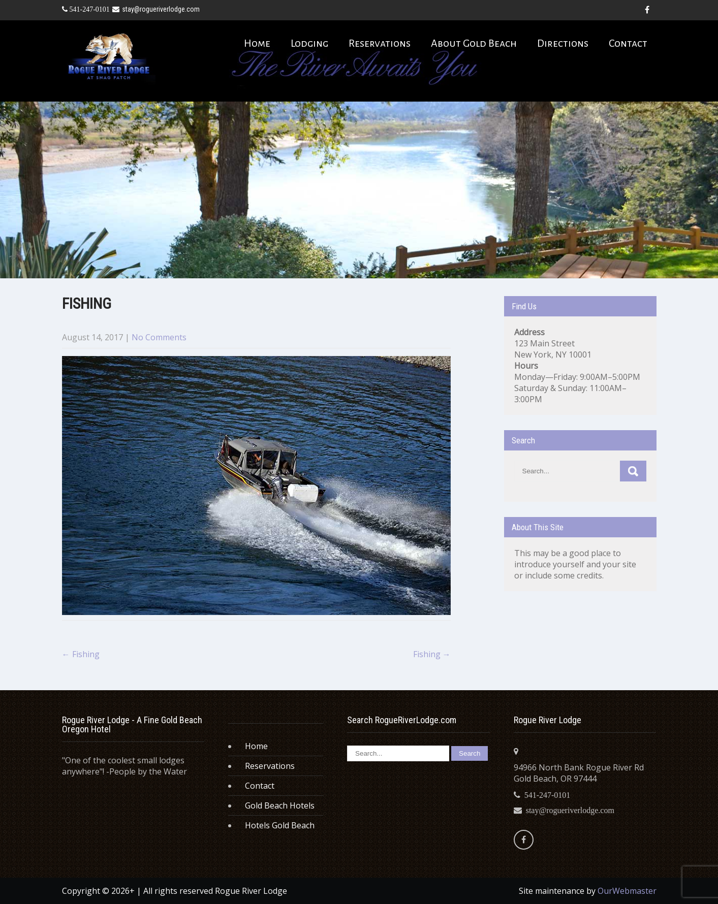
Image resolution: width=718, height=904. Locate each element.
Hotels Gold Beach (280, 825)
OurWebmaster (627, 890)
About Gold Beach (474, 43)
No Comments (159, 337)
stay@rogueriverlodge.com (156, 9)
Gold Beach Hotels (280, 805)
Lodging (309, 43)
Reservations (380, 43)
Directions (562, 43)
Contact (628, 43)
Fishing (81, 654)
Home (257, 43)
